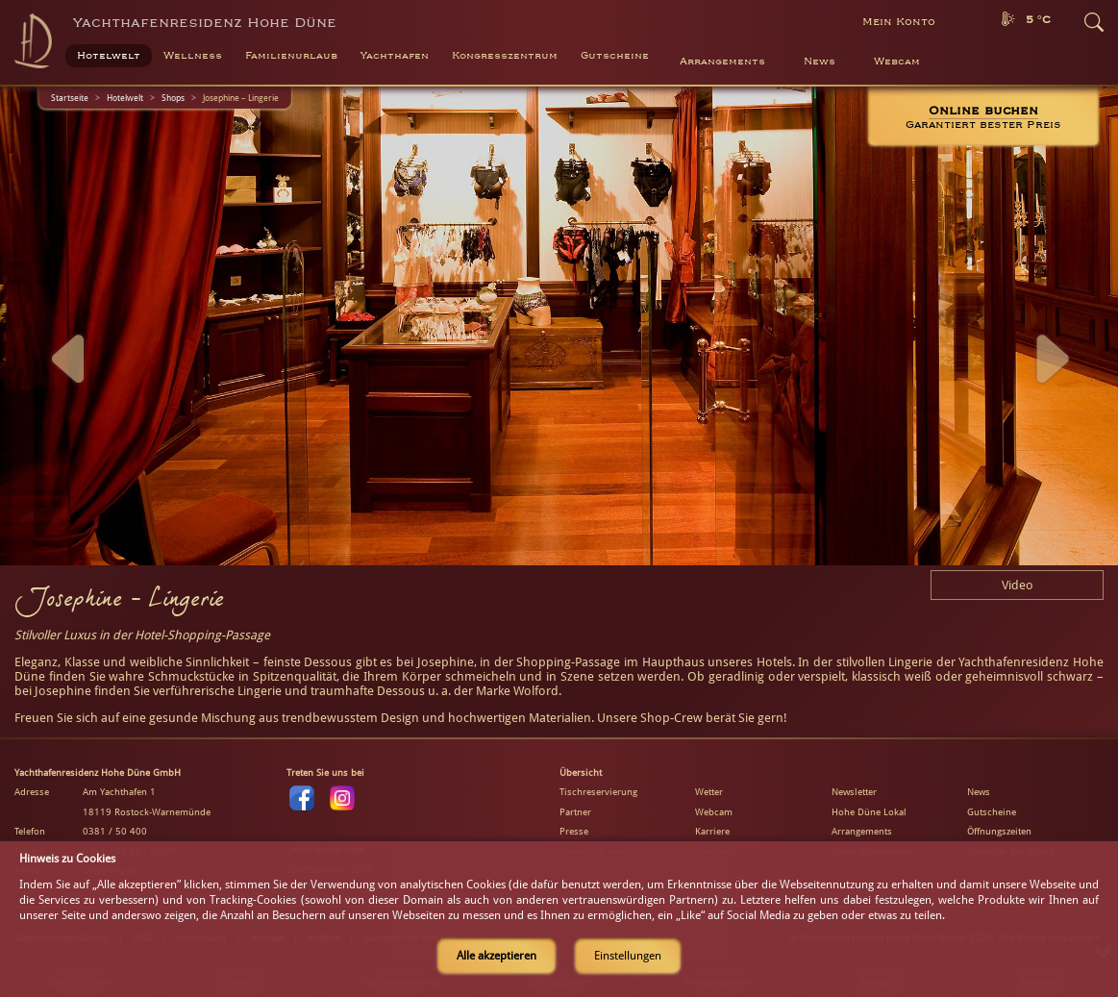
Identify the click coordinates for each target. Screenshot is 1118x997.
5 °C (1038, 19)
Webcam (897, 61)
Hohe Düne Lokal (869, 812)
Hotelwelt (125, 97)
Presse (573, 831)
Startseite (69, 97)
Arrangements (722, 61)
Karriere (712, 831)
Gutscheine (991, 812)
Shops (173, 97)
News (819, 61)
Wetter (709, 791)
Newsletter (854, 791)
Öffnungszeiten (999, 831)
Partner (575, 812)
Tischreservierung (598, 791)
